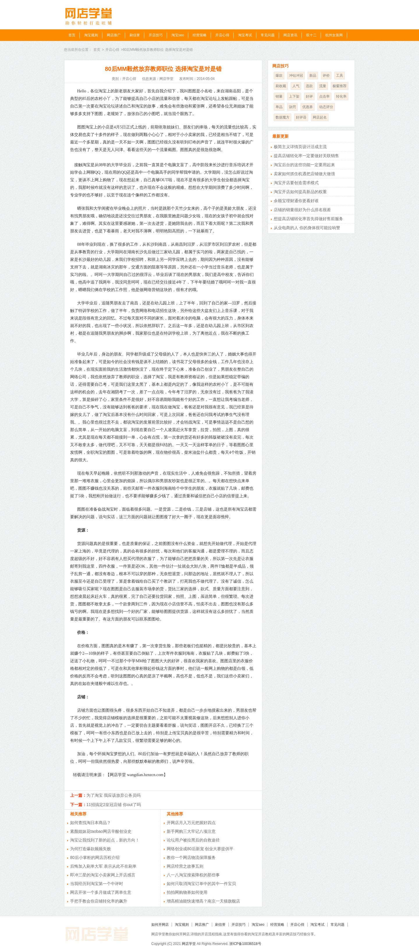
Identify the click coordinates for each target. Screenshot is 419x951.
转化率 (341, 96)
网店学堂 (189, 944)
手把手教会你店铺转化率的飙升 (98, 901)
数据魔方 (283, 117)
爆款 (279, 75)
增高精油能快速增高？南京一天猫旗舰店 (203, 901)
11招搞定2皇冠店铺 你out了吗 (113, 804)
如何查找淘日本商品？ (90, 822)
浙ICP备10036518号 (245, 944)
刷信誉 (134, 35)
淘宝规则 (91, 35)
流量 (322, 86)
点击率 (324, 96)
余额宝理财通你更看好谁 (296, 200)
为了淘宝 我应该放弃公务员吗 (113, 795)
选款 (309, 86)
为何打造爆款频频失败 (90, 848)
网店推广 (114, 35)
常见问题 (268, 35)
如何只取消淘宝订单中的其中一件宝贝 (201, 883)
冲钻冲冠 (296, 75)
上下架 (294, 96)
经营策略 (200, 35)
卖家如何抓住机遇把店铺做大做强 (304, 173)
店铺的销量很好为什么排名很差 (302, 209)
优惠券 (307, 107)
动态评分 (326, 107)
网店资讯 (290, 35)
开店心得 (222, 35)
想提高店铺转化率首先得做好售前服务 (308, 218)
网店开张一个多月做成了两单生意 (100, 892)
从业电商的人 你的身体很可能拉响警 (307, 227)
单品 (279, 107)
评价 (326, 75)
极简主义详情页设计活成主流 (300, 146)
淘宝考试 (245, 35)
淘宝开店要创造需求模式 (296, 182)
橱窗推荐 (340, 86)
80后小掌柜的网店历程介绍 (95, 857)
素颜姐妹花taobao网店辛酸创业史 (101, 831)
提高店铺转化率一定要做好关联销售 (306, 155)
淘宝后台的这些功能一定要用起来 (304, 164)
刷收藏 (281, 86)
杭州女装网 (334, 35)
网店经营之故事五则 (185, 866)
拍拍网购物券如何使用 (187, 892)
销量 (279, 96)
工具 (339, 75)
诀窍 (292, 107)
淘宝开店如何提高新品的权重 (300, 191)
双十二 (311, 35)
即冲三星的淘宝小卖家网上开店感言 (102, 875)
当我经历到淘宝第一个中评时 (96, 883)
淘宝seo (177, 35)
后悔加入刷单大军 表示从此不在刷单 (103, 866)
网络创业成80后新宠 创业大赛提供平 (200, 848)
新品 (312, 75)
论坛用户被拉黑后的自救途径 (193, 840)
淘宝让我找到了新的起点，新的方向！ (104, 840)
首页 (71, 35)
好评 (309, 96)
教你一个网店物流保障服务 (191, 857)
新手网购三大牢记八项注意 (191, 831)
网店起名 (320, 117)
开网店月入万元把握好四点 (191, 822)
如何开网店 (160, 925)
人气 (295, 86)
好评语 (301, 117)
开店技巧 (156, 35)
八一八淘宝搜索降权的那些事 (193, 875)
